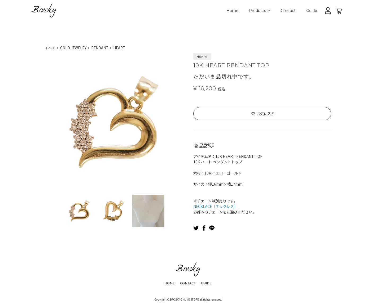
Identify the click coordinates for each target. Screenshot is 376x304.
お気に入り (265, 113)
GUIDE (207, 282)
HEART (121, 47)
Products (259, 10)
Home (232, 10)
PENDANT (101, 47)
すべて (50, 47)
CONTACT (187, 282)
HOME (168, 282)
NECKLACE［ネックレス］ (215, 206)
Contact (288, 10)
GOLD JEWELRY (74, 47)
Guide (311, 10)
